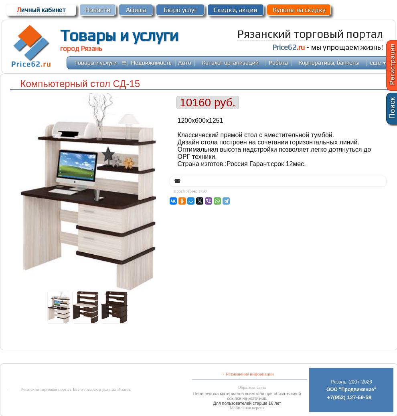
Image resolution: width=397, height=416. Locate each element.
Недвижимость (151, 62)
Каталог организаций (230, 62)
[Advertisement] (182, 358)
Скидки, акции (235, 10)
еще (378, 62)
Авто (184, 62)
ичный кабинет (41, 10)
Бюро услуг (180, 10)
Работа (278, 62)
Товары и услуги (119, 35)
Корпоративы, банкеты (329, 62)
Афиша (136, 10)
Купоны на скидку (299, 10)
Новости (97, 10)
